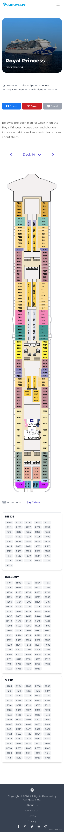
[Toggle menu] (58, 5)
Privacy (32, 821)
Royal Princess (16, 89)
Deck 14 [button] (32, 154)
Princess (44, 85)
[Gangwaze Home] (15, 4)
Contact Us (32, 810)
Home (8, 85)
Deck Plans (36, 89)
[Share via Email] (52, 106)
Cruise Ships (26, 85)
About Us (32, 805)
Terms (32, 816)
